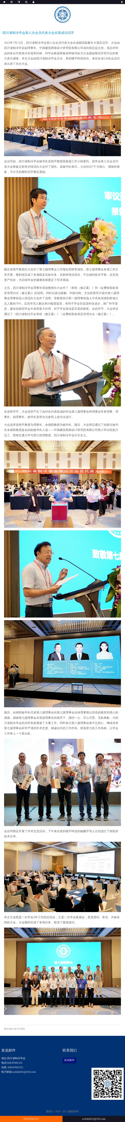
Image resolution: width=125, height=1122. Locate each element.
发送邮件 (69, 1060)
